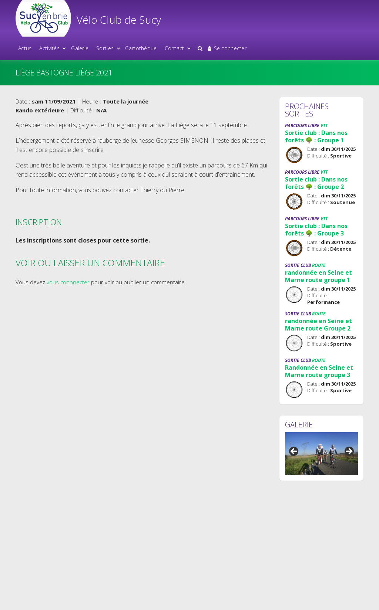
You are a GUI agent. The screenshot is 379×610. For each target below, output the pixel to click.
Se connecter (227, 48)
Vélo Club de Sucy (119, 20)
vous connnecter (68, 282)
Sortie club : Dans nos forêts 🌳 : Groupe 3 (316, 229)
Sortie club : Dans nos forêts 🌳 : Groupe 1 (316, 136)
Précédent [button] (294, 451)
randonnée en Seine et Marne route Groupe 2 (318, 324)
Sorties (105, 48)
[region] (321, 453)
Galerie (79, 48)
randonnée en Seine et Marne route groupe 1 (318, 276)
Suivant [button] (348, 451)
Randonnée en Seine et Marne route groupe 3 (319, 371)
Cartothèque (141, 48)
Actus (24, 48)
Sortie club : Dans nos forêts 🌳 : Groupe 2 (316, 183)
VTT (324, 125)
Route (319, 265)
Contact (174, 48)
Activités (49, 48)
